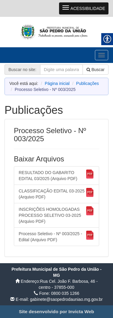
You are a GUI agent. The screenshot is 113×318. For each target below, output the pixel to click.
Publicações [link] (87, 83)
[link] (56, 31)
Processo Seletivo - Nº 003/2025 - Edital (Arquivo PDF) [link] (56, 236)
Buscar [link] (95, 69)
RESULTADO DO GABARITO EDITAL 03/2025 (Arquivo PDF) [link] (56, 175)
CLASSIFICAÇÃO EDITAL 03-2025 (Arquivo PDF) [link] (56, 193)
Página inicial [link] (57, 83)
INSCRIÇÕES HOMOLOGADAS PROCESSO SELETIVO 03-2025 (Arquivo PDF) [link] (56, 215)
